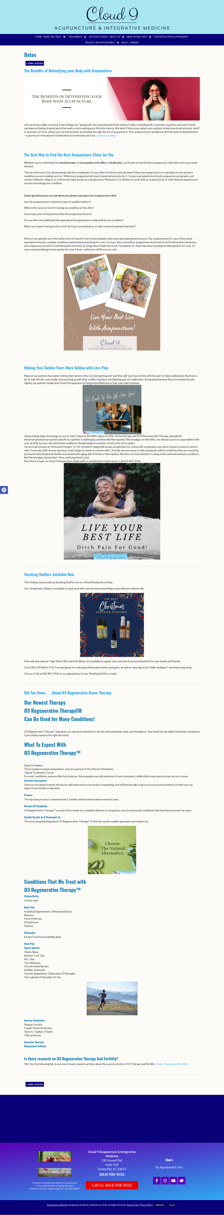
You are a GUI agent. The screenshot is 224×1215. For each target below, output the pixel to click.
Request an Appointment (100, 42)
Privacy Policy (146, 1205)
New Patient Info (137, 36)
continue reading (106, 135)
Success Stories (98, 36)
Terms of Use (133, 1205)
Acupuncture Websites (57, 1205)
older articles (34, 63)
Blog (125, 42)
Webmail (160, 1205)
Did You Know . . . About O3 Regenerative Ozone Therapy (67, 692)
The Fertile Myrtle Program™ (171, 36)
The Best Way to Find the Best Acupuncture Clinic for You (69, 154)
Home (38, 36)
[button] (4, 490)
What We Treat (53, 36)
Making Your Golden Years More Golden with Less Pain (66, 367)
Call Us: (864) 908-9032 (112, 1185)
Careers (134, 42)
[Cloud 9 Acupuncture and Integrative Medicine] (112, 1120)
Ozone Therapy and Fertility (171, 1064)
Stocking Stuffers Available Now (49, 574)
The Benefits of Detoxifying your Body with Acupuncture (68, 70)
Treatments (75, 36)
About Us (114, 36)
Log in (172, 1205)
